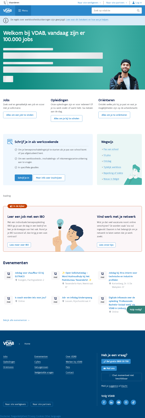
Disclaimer (5, 416)
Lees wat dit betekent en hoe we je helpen (87, 19)
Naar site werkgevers (88, 2)
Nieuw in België (111, 179)
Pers (68, 367)
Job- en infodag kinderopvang (77, 297)
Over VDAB (71, 356)
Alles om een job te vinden (19, 114)
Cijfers (37, 361)
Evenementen (41, 356)
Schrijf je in (23, 177)
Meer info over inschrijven (49, 177)
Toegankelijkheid (19, 416)
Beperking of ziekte (113, 173)
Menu (25, 10)
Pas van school (111, 149)
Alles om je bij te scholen (66, 118)
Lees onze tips (106, 244)
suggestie (113, 385)
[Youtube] (118, 402)
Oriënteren (8, 367)
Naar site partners (115, 2)
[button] (136, 309)
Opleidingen (9, 361)
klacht (124, 385)
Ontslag (107, 161)
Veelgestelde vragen (44, 372)
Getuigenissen (41, 367)
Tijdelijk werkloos (112, 167)
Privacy (32, 416)
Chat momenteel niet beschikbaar (123, 377)
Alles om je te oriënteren (114, 114)
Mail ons (111, 368)
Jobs (5, 356)
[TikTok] (133, 402)
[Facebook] (104, 402)
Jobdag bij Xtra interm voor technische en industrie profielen (123, 276)
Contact (70, 372)
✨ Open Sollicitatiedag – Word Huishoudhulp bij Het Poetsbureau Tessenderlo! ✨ (76, 276)
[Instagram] (126, 402)
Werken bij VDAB (74, 361)
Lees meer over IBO (19, 244)
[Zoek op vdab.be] (117, 10)
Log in (139, 2)
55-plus (107, 155)
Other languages (53, 416)
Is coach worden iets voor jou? (30, 297)
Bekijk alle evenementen (15, 320)
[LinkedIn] (111, 402)
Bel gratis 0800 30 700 (118, 361)
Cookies (40, 416)
